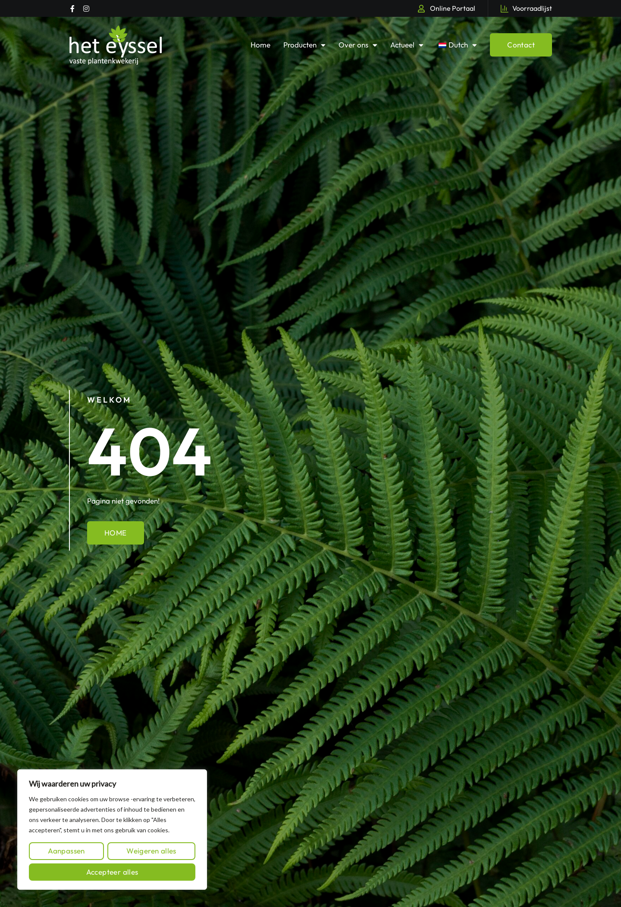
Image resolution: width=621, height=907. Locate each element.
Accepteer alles (112, 871)
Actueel (406, 45)
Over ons (358, 45)
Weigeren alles (151, 850)
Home (260, 44)
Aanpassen (66, 850)
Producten (304, 45)
